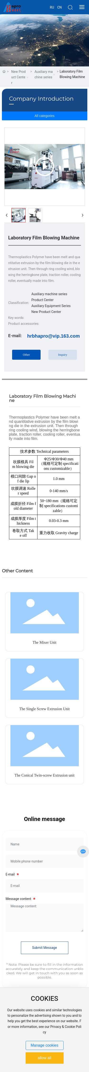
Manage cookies (44, 1045)
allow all (44, 1058)
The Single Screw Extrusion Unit (44, 709)
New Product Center (18, 77)
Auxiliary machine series (43, 74)
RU (52, 7)
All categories (44, 116)
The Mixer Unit (44, 642)
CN (59, 7)
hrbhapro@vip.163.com (53, 336)
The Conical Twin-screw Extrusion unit (44, 775)
